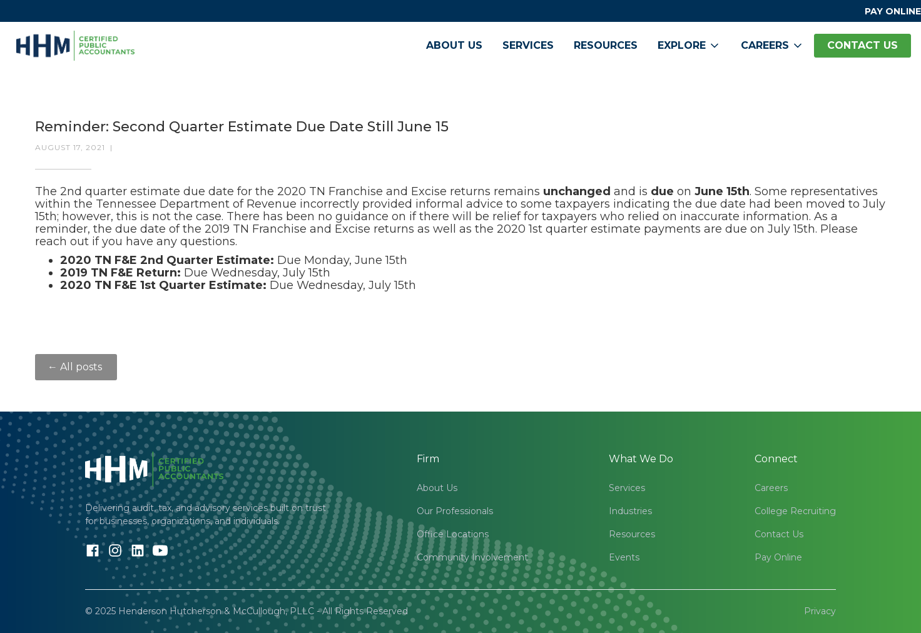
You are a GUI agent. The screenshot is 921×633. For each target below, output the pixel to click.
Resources (606, 45)
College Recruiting (795, 511)
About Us (454, 45)
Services (528, 45)
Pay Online (778, 557)
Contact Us (779, 534)
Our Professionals (455, 511)
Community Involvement (472, 557)
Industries (630, 511)
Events (624, 557)
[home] (75, 46)
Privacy (820, 611)
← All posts (76, 367)
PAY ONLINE (893, 11)
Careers (771, 488)
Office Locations (453, 534)
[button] (689, 45)
